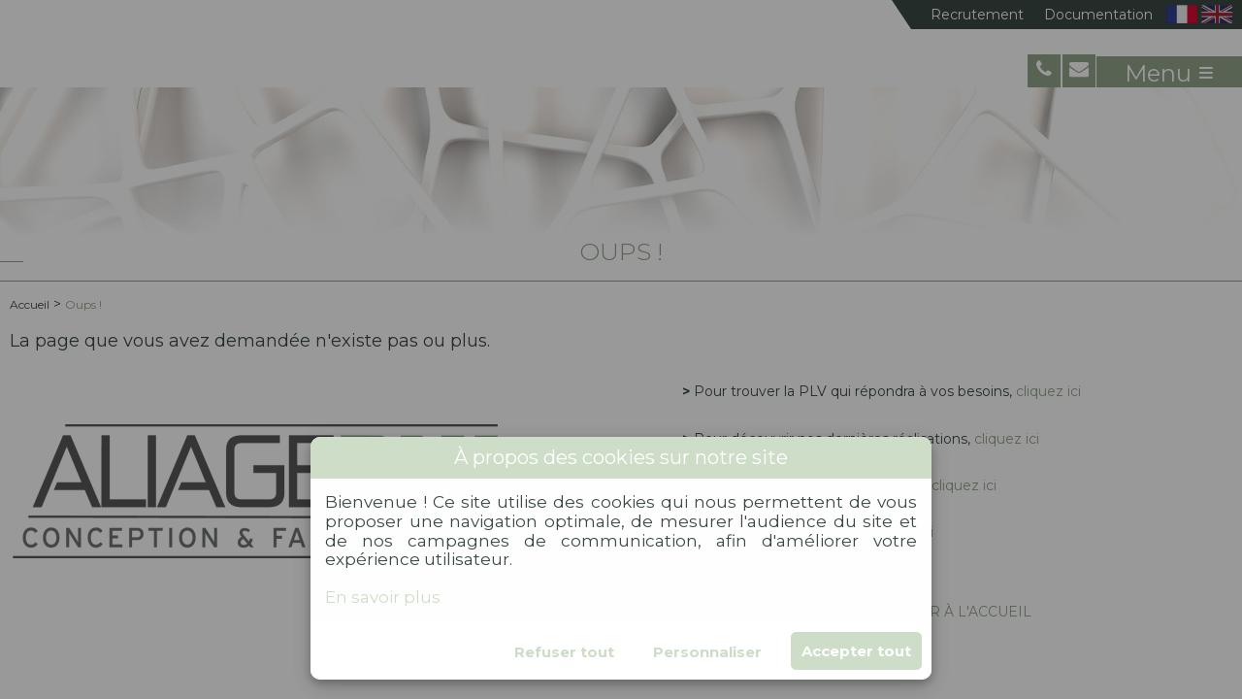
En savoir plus (383, 597)
